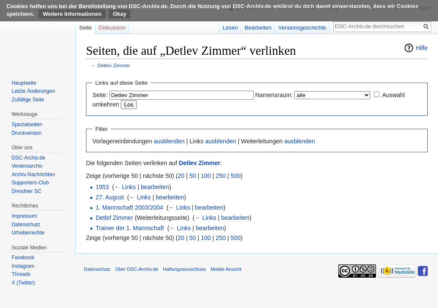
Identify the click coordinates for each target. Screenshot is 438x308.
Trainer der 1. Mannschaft (129, 228)
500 (235, 175)
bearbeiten (155, 187)
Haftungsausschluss (184, 269)
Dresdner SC (26, 191)
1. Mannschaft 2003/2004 (129, 207)
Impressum (24, 216)
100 (206, 175)
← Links (125, 187)
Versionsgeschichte (302, 27)
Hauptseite (24, 83)
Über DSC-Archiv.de (136, 269)
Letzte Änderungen (33, 91)
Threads (21, 274)
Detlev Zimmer (114, 65)
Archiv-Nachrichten (33, 175)
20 (181, 175)
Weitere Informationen (72, 14)
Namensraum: (274, 95)
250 (220, 175)
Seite (85, 27)
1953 (102, 187)
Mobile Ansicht (225, 269)
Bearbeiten (258, 27)
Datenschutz (26, 225)
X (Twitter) (23, 283)
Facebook (23, 258)
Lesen (230, 27)
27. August (109, 197)
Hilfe (422, 47)
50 (192, 175)
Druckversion (26, 133)
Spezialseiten (27, 124)
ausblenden (169, 141)
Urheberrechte (28, 233)
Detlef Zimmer (114, 217)
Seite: (100, 95)
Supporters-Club (30, 183)
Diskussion (112, 27)
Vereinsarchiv (27, 166)
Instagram (23, 266)
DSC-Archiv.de (28, 158)
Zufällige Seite (28, 100)
